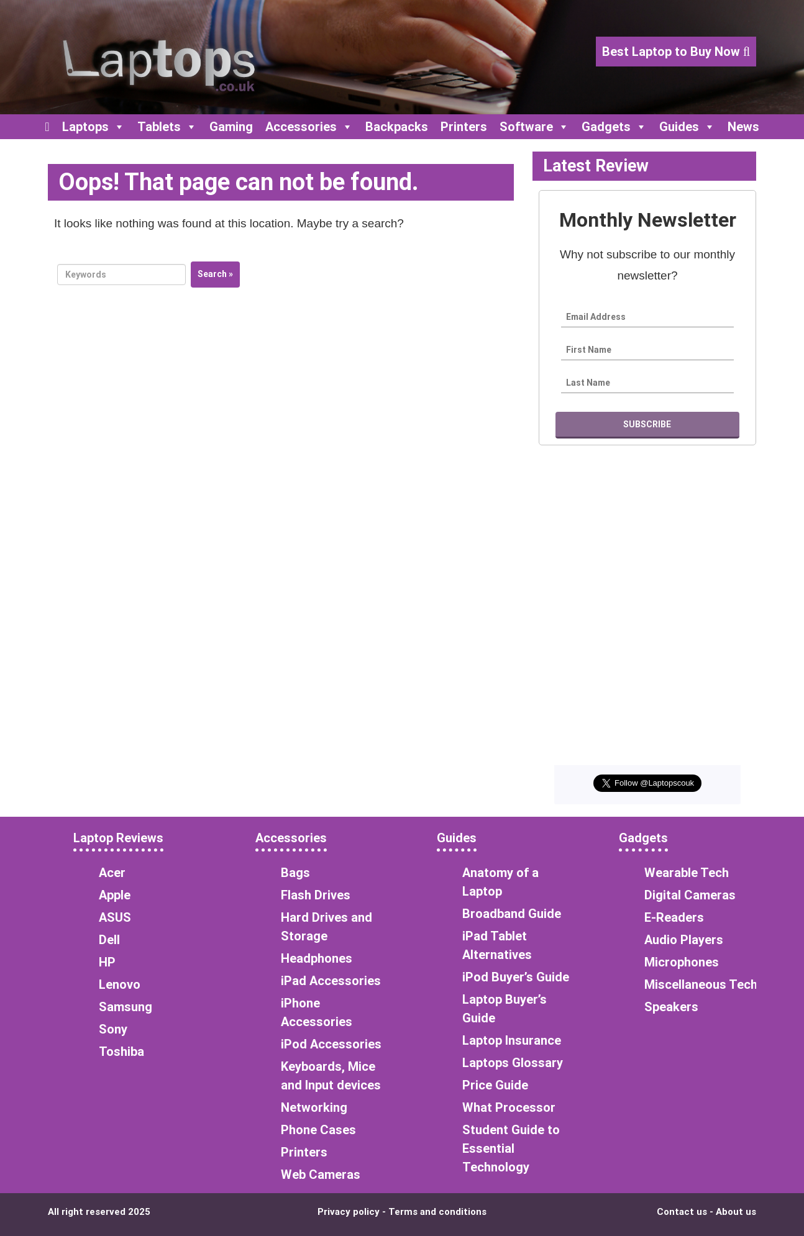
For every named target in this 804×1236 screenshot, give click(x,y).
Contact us (682, 1211)
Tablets (167, 126)
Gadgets (614, 126)
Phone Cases (318, 1129)
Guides (687, 126)
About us (736, 1211)
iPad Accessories (331, 980)
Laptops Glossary (512, 1062)
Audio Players (683, 939)
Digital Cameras (690, 895)
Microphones (681, 962)
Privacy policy (348, 1211)
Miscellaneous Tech (700, 984)
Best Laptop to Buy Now (676, 51)
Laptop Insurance (511, 1040)
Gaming (231, 126)
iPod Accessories (331, 1044)
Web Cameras (320, 1174)
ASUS (115, 917)
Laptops (93, 126)
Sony (113, 1029)
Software (534, 126)
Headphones (316, 958)
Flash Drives (315, 895)
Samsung (125, 1006)
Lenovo (119, 984)
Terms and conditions (437, 1211)
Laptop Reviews (118, 837)
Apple (114, 895)
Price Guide (495, 1085)
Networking (314, 1107)
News (743, 126)
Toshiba (121, 1051)
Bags (295, 872)
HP (107, 962)
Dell (109, 939)
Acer (112, 872)
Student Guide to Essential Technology (511, 1148)
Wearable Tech (686, 872)
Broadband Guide (511, 913)
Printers (464, 126)
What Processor (508, 1107)
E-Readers (674, 917)
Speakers (671, 1006)
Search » (215, 274)
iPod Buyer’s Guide (515, 977)
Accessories (309, 126)
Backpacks (396, 126)
